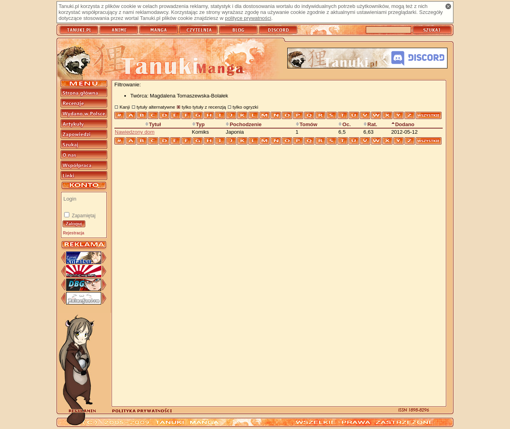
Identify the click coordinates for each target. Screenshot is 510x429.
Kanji (125, 106)
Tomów (307, 124)
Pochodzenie (243, 124)
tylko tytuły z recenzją (204, 106)
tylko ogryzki (245, 106)
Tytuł (153, 124)
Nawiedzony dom (135, 132)
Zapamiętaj (83, 215)
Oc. (344, 124)
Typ (198, 124)
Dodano (402, 124)
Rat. (370, 124)
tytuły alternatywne (156, 106)
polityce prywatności (248, 18)
